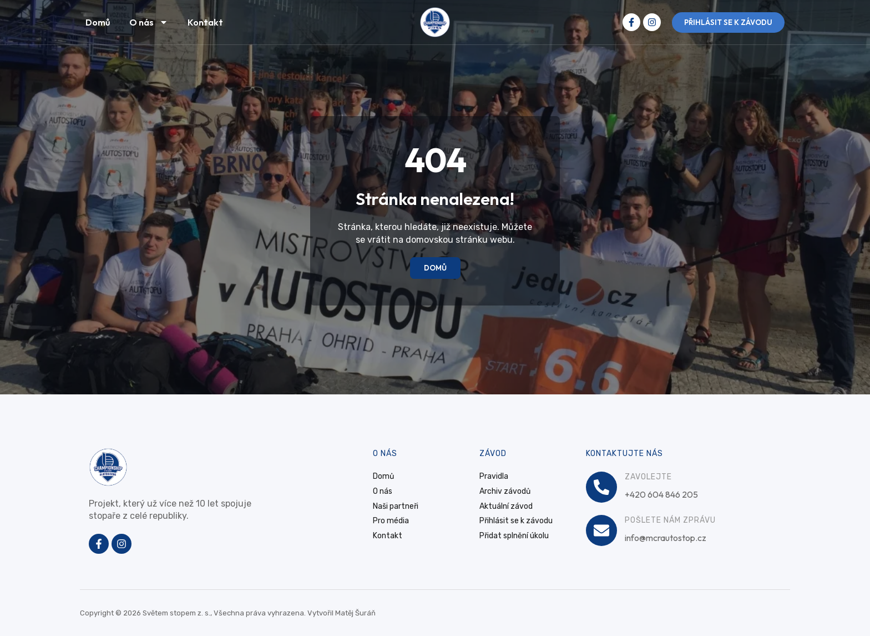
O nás (148, 22)
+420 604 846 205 (661, 494)
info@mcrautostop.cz (665, 537)
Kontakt (205, 22)
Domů (97, 22)
